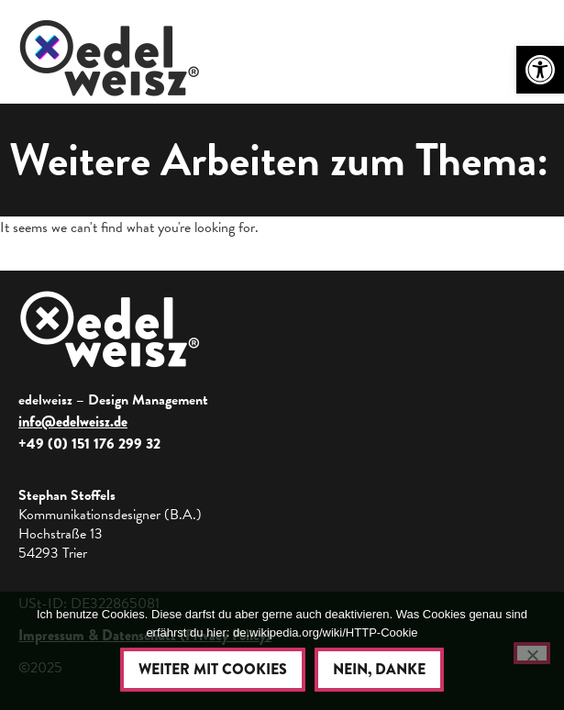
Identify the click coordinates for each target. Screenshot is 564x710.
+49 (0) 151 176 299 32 (89, 443)
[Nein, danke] (532, 653)
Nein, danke (379, 669)
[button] (540, 70)
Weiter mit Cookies (212, 669)
